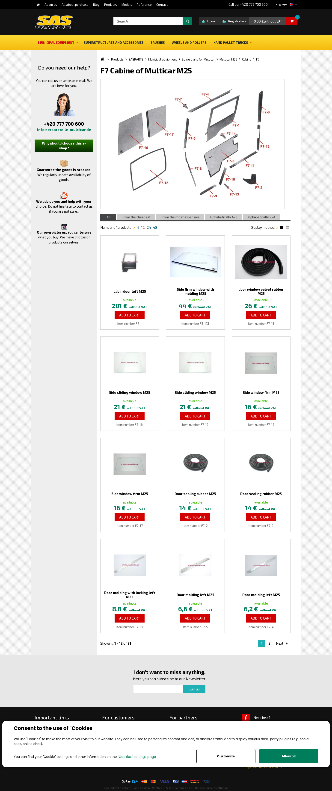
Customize (226, 756)
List (288, 228)
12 (143, 227)
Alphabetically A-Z (223, 217)
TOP (108, 217)
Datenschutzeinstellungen (212, 787)
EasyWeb (124, 787)
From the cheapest (136, 217)
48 (155, 227)
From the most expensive (180, 217)
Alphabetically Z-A (261, 217)
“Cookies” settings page (137, 756)
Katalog (282, 228)
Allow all (289, 756)
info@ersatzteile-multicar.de (64, 129)
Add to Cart (129, 315)
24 (149, 227)
